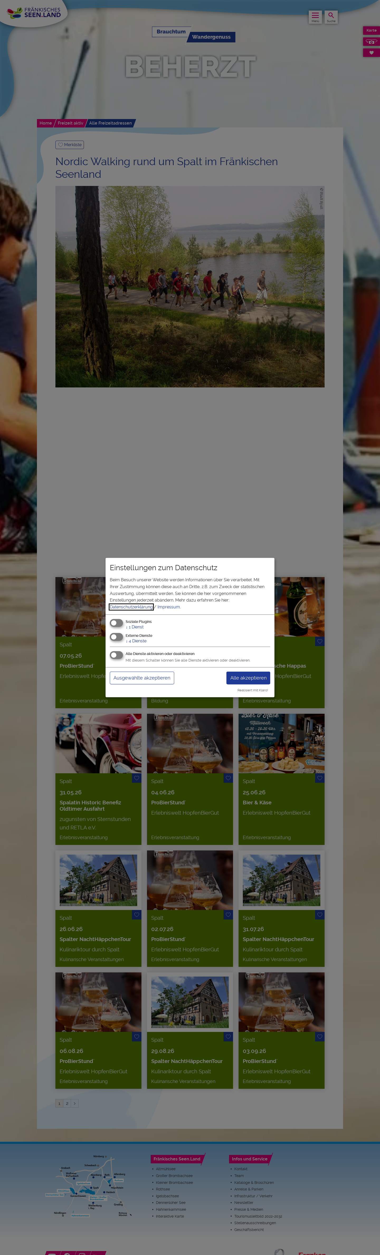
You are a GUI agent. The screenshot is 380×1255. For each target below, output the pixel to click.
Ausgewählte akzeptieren (141, 678)
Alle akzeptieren (248, 678)
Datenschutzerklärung (131, 606)
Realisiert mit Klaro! (253, 690)
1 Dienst (135, 627)
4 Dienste (136, 640)
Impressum (169, 606)
